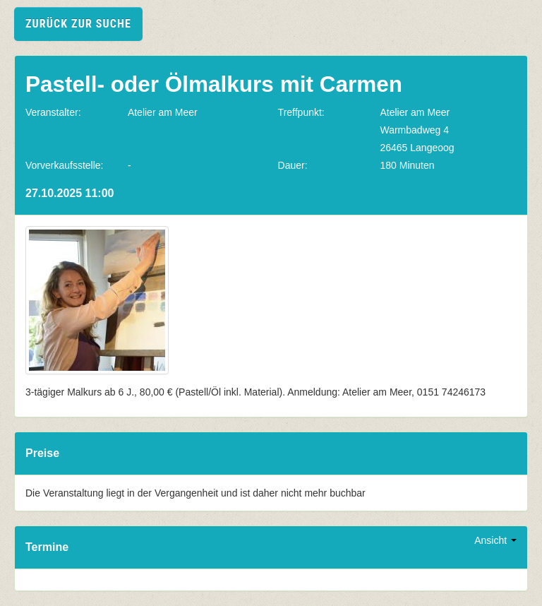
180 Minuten (407, 165)
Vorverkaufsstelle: (64, 165)
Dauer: (293, 165)
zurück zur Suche (78, 23)
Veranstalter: (53, 112)
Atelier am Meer (163, 112)
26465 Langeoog (417, 147)
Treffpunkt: (301, 112)
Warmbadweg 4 (414, 130)
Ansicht (495, 540)
